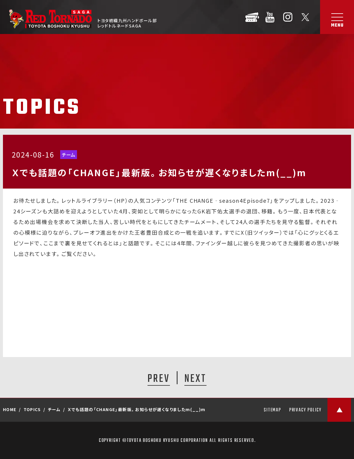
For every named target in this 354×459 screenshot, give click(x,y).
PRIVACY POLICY (305, 410)
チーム (68, 154)
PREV (159, 379)
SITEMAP (272, 410)
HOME (10, 409)
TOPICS (32, 409)
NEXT (195, 379)
